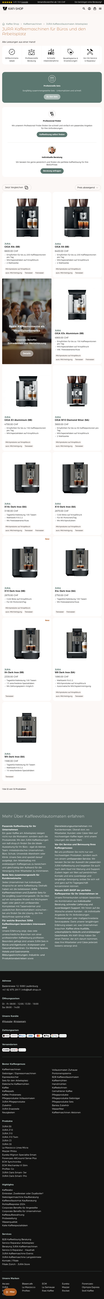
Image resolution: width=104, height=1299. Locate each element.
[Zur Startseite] (13, 9)
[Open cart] (94, 8)
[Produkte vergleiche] (26, 187)
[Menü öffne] (100, 8)
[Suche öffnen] (83, 8)
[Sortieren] (87, 187)
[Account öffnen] (89, 8)
